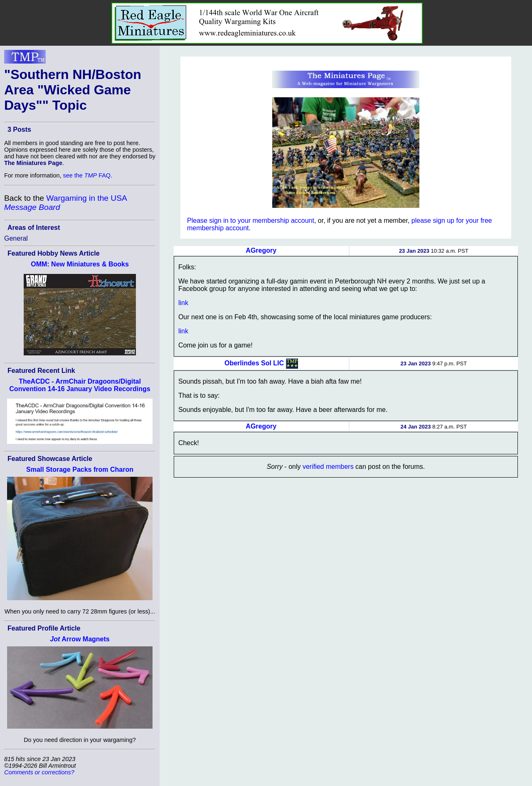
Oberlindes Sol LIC (254, 362)
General (16, 238)
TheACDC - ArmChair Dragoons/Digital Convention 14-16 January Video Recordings (79, 385)
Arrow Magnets (79, 639)
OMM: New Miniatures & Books (80, 264)
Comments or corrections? (39, 772)
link (183, 302)
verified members (328, 466)
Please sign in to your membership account (250, 220)
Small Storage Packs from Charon (79, 469)
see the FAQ (87, 175)
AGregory (261, 250)
